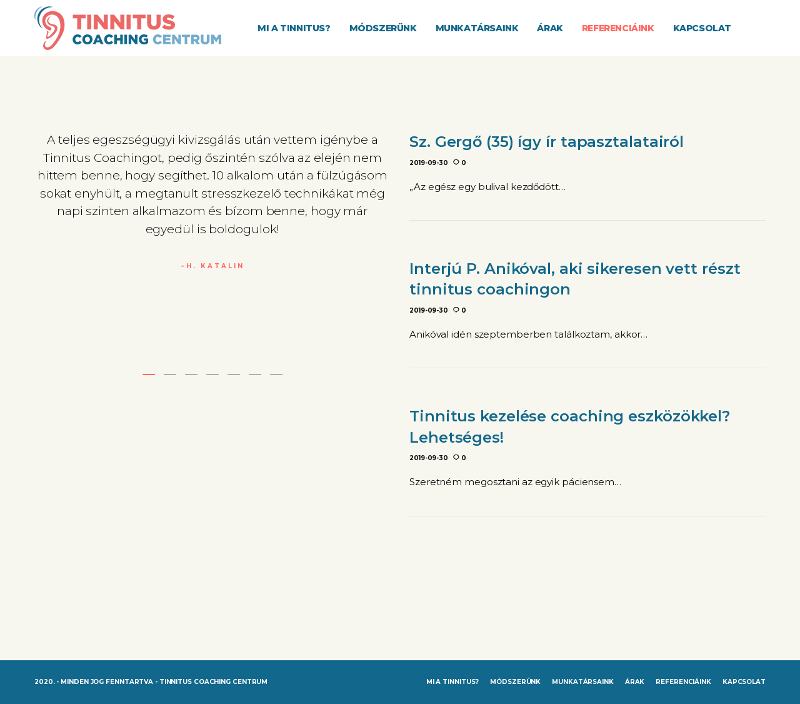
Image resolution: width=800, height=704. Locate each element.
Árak (635, 682)
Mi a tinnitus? (452, 682)
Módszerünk (515, 682)
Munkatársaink (583, 682)
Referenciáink (683, 682)
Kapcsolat (744, 682)
